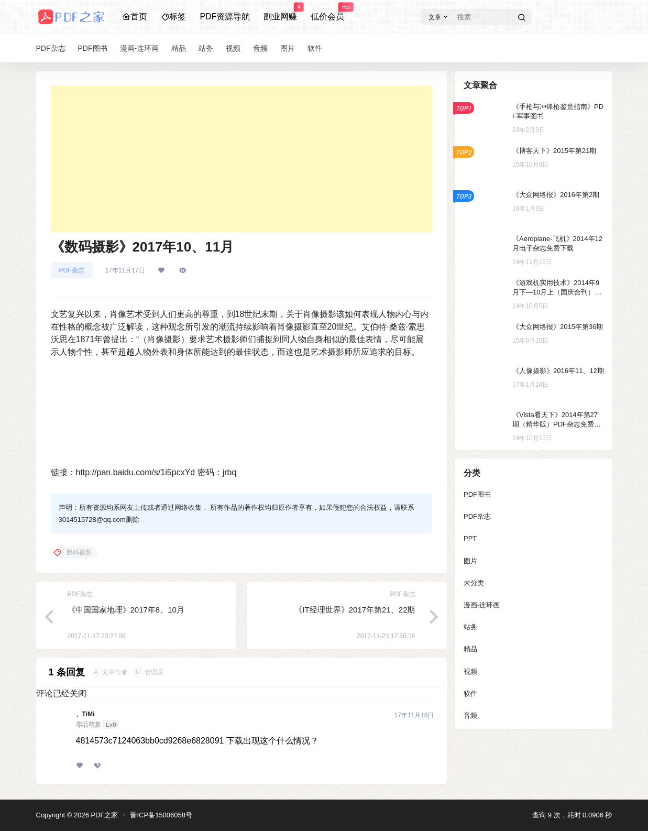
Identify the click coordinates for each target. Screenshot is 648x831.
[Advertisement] (241, 158)
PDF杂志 (71, 270)
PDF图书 (477, 494)
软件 (470, 693)
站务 (470, 627)
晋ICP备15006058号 (161, 815)
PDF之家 (103, 815)
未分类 (474, 583)
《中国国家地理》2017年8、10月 (126, 609)
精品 (470, 649)
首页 (134, 16)
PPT (470, 538)
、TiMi (85, 714)
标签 (173, 16)
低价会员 (327, 12)
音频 (470, 715)
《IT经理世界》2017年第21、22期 (354, 609)
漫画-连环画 (482, 605)
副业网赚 (280, 12)
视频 (470, 671)
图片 (470, 561)
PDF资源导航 (225, 16)
